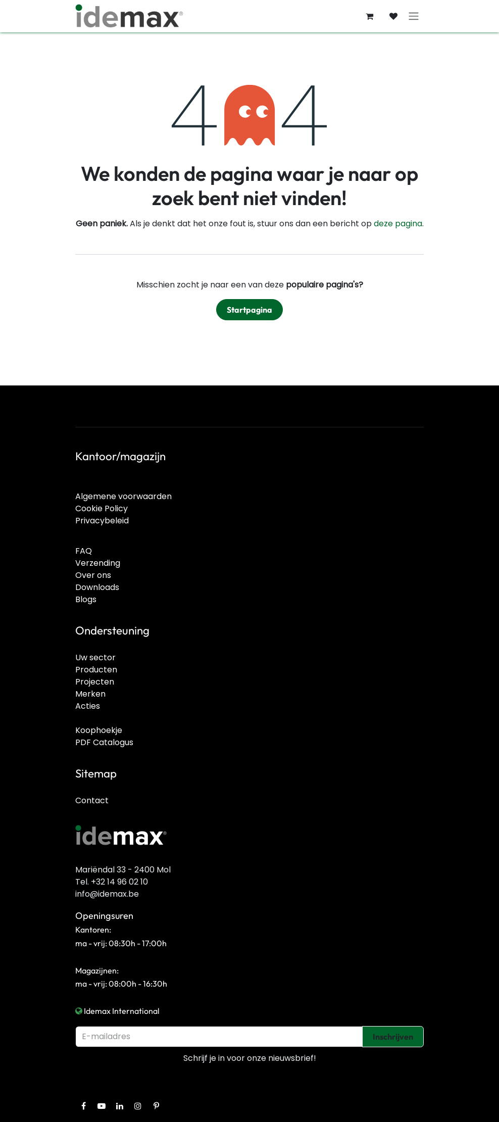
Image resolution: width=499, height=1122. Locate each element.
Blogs (85, 599)
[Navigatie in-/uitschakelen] (414, 16)
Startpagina (249, 310)
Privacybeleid (102, 520)
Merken (90, 694)
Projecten (94, 682)
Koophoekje (98, 730)
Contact (92, 800)
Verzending (97, 563)
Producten (96, 669)
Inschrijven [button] (393, 1037)
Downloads (97, 587)
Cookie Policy (101, 508)
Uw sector (95, 657)
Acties (87, 706)
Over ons (93, 575)
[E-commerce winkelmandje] (369, 16)
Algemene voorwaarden (123, 496)
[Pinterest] (156, 1106)
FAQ (83, 551)
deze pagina (398, 223)
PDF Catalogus (104, 742)
